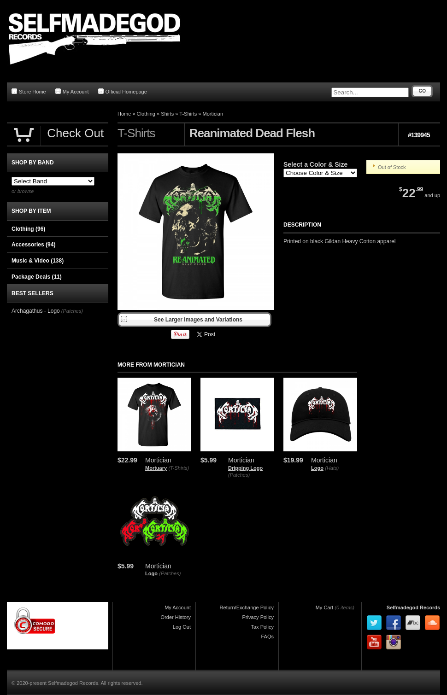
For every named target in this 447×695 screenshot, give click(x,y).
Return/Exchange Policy (247, 607)
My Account (72, 91)
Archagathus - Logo (36, 311)
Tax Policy (262, 627)
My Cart (325, 607)
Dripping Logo (245, 468)
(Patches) (239, 475)
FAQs (267, 636)
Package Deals (37, 277)
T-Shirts (188, 114)
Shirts (167, 114)
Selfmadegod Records (413, 607)
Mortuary (156, 468)
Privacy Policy (258, 617)
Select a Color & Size (315, 164)
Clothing (146, 114)
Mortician (212, 114)
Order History (176, 617)
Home (124, 114)
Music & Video (38, 260)
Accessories (33, 244)
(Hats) (332, 468)
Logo (317, 468)
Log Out (182, 627)
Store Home (29, 91)
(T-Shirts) (178, 468)
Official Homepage (122, 91)
